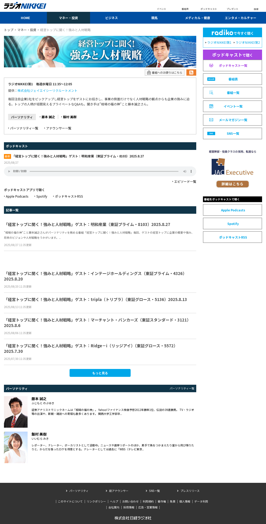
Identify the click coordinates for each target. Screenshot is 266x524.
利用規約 (148, 501)
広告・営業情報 (148, 507)
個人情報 (184, 501)
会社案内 (113, 507)
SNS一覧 (154, 491)
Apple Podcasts (17, 196)
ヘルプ (114, 501)
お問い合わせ (130, 501)
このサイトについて (70, 501)
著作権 (162, 501)
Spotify (41, 196)
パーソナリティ (78, 491)
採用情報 (128, 507)
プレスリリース (190, 491)
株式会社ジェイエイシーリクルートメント (47, 90)
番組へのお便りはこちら (164, 73)
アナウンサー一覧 (58, 128)
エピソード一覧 (185, 181)
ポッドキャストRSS (69, 196)
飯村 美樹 (69, 116)
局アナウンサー (118, 491)
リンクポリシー (96, 501)
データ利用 (201, 501)
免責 (172, 501)
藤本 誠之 (48, 116)
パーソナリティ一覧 (24, 128)
